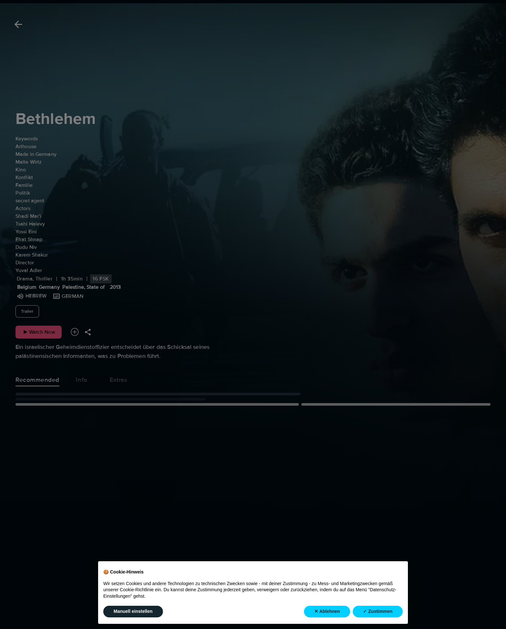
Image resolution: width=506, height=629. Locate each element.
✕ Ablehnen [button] (327, 611)
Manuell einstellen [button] (133, 611)
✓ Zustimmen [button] (377, 611)
